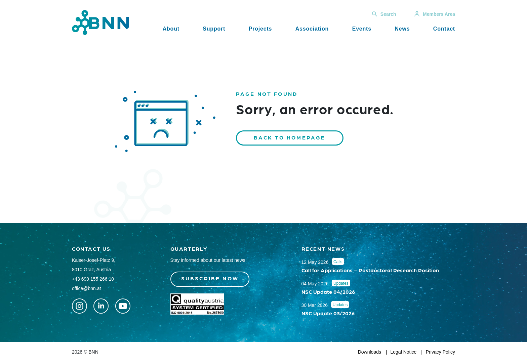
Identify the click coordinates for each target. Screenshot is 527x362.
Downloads (369, 352)
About (171, 29)
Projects (260, 29)
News (402, 29)
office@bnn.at (86, 288)
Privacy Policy (440, 352)
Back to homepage (290, 137)
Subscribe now (210, 278)
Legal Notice (404, 352)
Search (384, 14)
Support (214, 29)
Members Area (434, 14)
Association (312, 29)
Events (361, 29)
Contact (444, 29)
